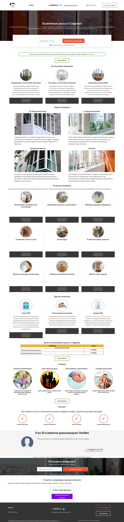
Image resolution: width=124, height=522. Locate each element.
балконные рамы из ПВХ (34, 27)
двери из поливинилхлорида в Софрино (100, 316)
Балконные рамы (44, 457)
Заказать (26, 100)
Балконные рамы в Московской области (61, 457)
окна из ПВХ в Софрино (20, 325)
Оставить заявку (110, 5)
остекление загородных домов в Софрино (59, 318)
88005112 (54, 5)
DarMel (10, 508)
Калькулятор (91, 5)
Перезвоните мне (70, 5)
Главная (35, 457)
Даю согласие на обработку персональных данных (62, 45)
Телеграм (91, 54)
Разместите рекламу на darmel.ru (62, 496)
